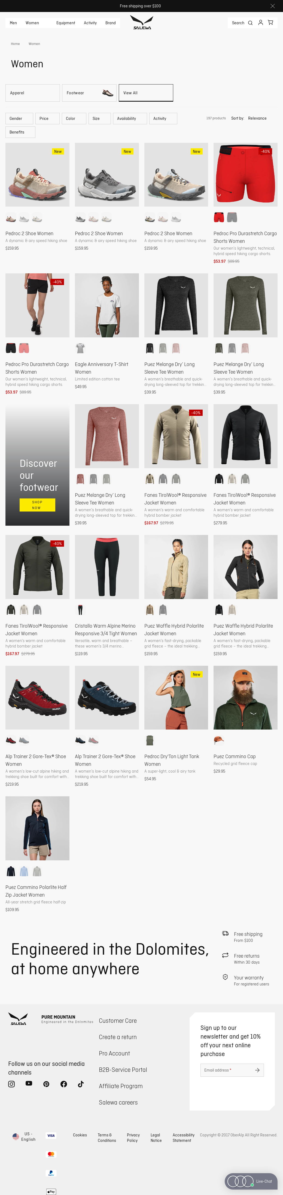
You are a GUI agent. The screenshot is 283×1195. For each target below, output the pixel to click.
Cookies (80, 1135)
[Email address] (232, 1070)
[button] (19, 118)
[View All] (146, 93)
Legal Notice (156, 1137)
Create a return (118, 1037)
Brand (110, 23)
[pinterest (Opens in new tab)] (46, 1085)
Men (13, 23)
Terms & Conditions (107, 1137)
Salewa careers (118, 1102)
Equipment (65, 23)
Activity (90, 23)
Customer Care (118, 1020)
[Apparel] (32, 93)
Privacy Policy (133, 1137)
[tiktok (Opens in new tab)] (81, 1085)
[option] (10, 217)
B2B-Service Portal (123, 1069)
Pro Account (114, 1053)
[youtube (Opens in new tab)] (29, 1085)
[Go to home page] (141, 23)
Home (15, 43)
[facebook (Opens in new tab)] (63, 1085)
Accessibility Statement (183, 1137)
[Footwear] (89, 93)
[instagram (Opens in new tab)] (11, 1085)
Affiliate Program (121, 1086)
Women (32, 23)
